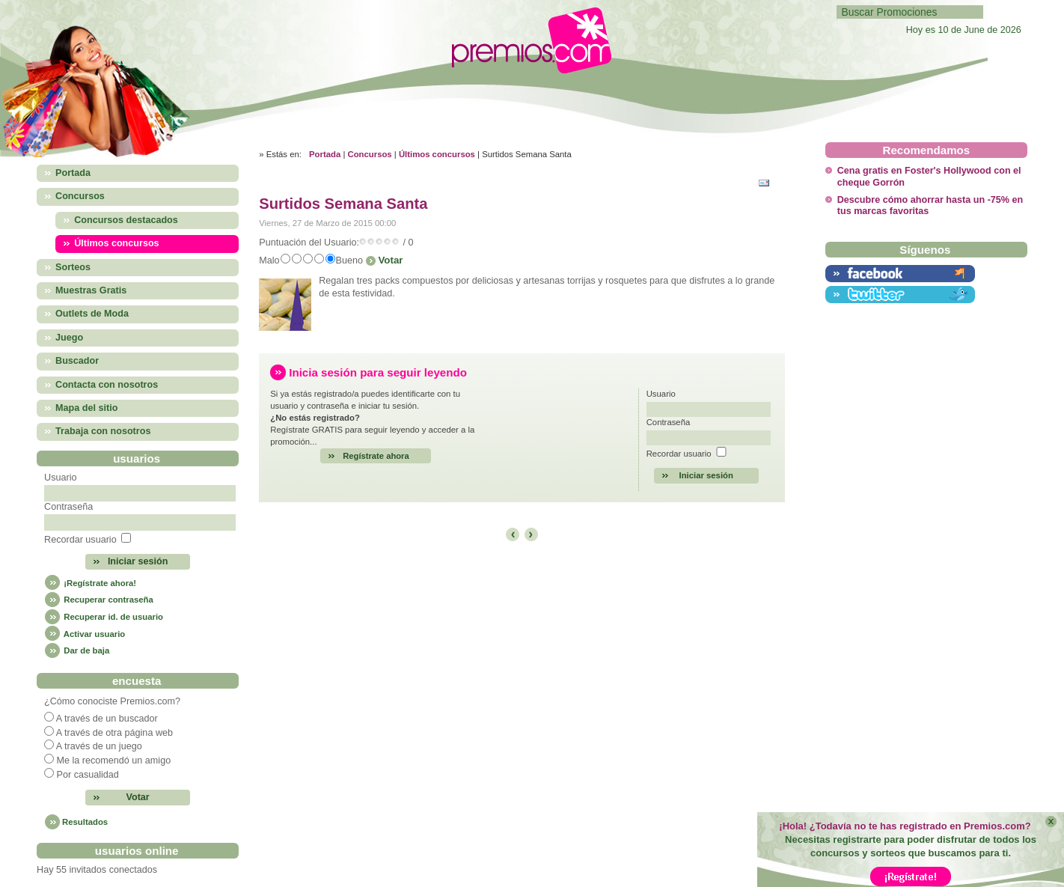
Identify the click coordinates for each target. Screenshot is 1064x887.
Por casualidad (88, 774)
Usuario (60, 477)
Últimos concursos (437, 154)
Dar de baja (76, 650)
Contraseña (68, 507)
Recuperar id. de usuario (103, 616)
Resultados (85, 821)
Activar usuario (84, 634)
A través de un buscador (107, 718)
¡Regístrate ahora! (90, 583)
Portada (324, 154)
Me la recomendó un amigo (114, 760)
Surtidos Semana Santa (343, 203)
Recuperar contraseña (98, 599)
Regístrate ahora (376, 455)
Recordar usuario (80, 539)
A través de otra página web (114, 733)
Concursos (370, 154)
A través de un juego (99, 746)
